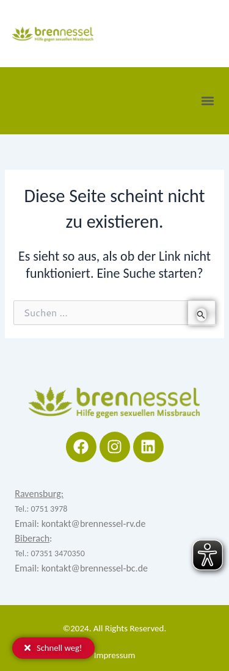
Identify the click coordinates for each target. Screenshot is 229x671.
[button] (207, 100)
